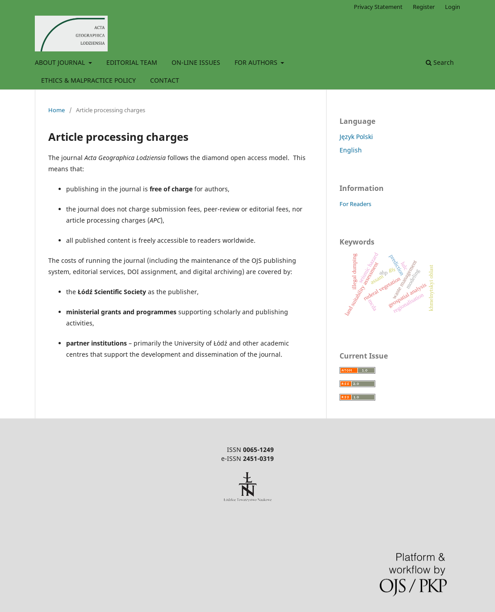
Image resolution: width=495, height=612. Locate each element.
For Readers (355, 204)
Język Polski (356, 136)
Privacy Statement (378, 7)
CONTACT (164, 80)
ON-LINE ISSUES (196, 62)
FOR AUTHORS (257, 62)
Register (424, 7)
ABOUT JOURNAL (61, 62)
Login (452, 7)
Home (56, 110)
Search (440, 62)
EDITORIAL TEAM (131, 62)
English (351, 150)
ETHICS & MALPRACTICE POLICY (88, 80)
